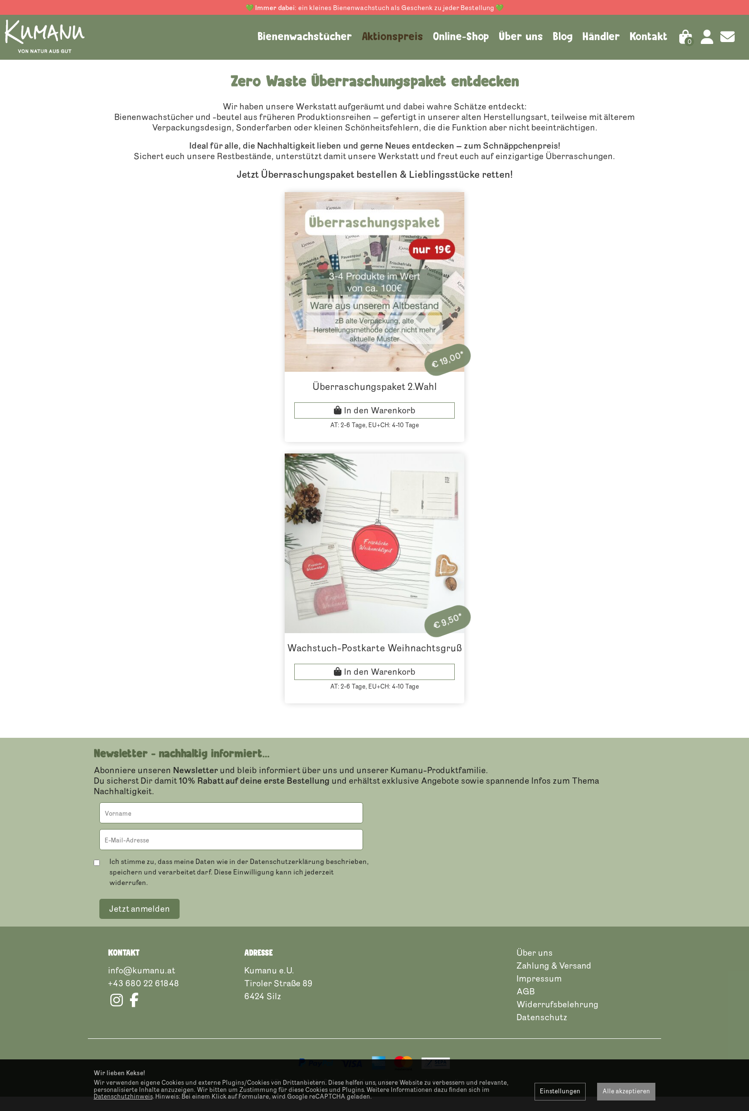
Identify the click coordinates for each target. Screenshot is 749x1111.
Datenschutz (541, 1031)
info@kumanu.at (141, 984)
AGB (525, 1005)
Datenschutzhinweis (123, 1096)
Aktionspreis (392, 36)
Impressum (539, 992)
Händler (601, 36)
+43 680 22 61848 (143, 997)
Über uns (521, 36)
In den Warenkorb (380, 424)
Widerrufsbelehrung (557, 1018)
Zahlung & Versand (553, 979)
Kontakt (649, 36)
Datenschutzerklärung (287, 876)
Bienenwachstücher (304, 36)
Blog (563, 36)
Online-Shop (461, 36)
